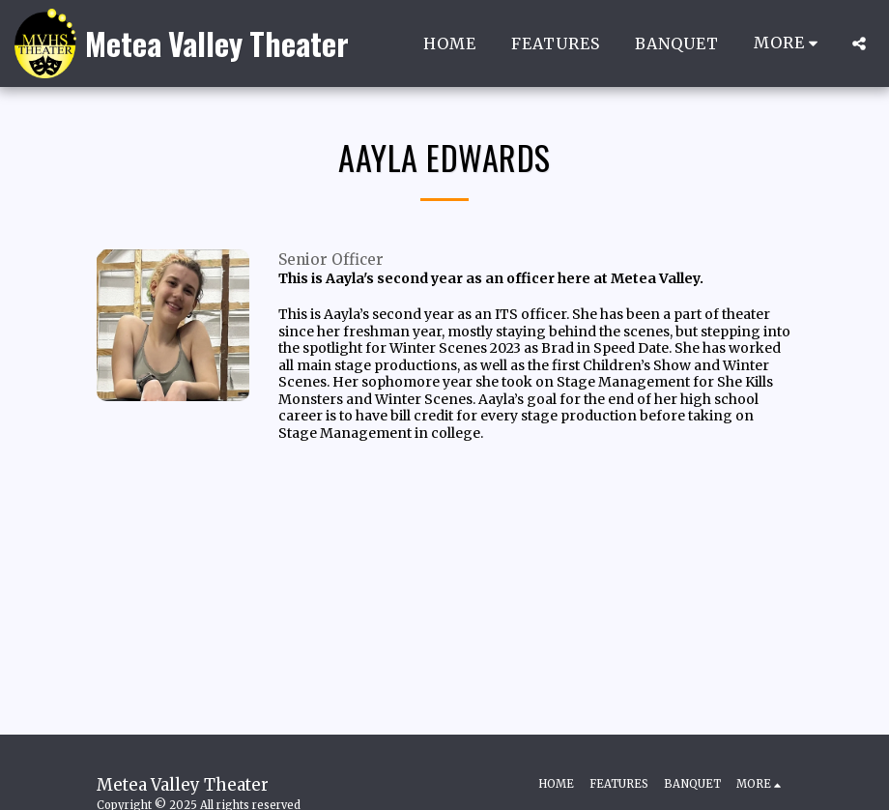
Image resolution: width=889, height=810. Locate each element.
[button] (859, 43)
